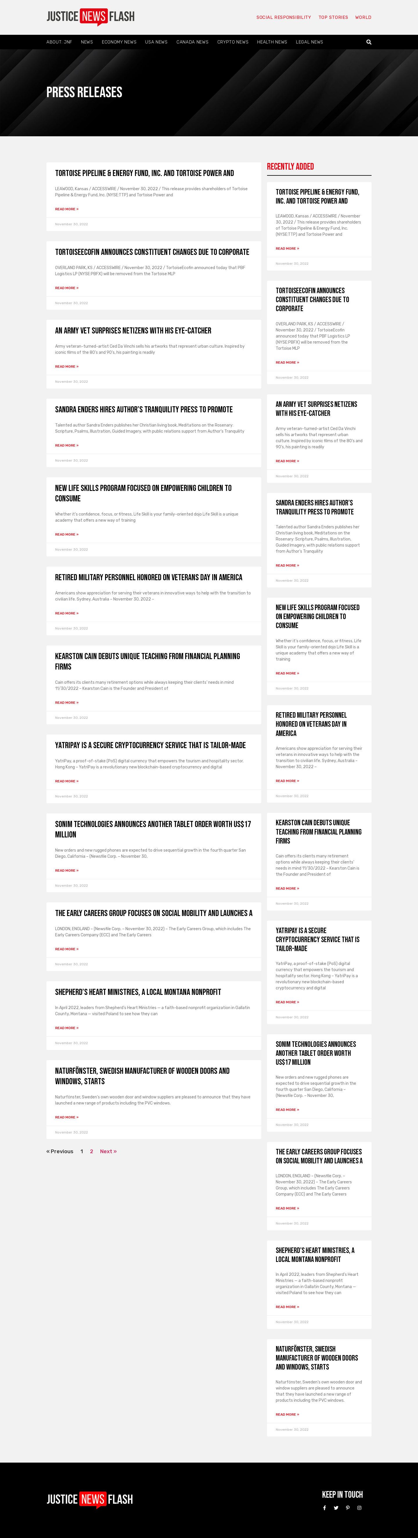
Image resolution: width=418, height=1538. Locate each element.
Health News (272, 42)
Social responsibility (284, 17)
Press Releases (84, 93)
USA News (156, 42)
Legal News (309, 42)
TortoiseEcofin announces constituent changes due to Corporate (152, 252)
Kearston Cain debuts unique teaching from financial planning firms (319, 832)
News (87, 42)
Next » (108, 1151)
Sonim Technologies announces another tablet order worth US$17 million (316, 1053)
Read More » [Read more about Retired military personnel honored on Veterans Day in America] (67, 613)
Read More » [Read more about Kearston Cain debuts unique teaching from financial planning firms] (67, 703)
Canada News (192, 42)
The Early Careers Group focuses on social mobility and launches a (154, 913)
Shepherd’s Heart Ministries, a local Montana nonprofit (138, 992)
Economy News (119, 42)
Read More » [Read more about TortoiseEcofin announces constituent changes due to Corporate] (67, 288)
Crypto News (233, 42)
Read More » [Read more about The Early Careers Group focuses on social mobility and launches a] (67, 949)
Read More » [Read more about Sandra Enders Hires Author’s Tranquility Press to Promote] (67, 445)
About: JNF (59, 42)
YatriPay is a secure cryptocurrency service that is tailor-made (150, 745)
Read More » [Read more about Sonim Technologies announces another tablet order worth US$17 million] (67, 870)
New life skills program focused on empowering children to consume (318, 616)
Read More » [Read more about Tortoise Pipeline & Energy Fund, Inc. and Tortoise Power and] (67, 209)
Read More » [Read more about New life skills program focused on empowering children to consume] (67, 534)
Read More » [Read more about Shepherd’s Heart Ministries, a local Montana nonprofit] (67, 1028)
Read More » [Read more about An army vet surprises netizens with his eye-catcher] (67, 366)
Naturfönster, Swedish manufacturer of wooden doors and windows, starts (317, 1358)
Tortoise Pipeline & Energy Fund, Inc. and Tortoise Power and (144, 173)
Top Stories (333, 17)
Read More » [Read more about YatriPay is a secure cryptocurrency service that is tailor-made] (67, 781)
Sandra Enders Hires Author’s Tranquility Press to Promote (144, 410)
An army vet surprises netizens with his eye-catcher (133, 331)
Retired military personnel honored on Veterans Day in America (148, 577)
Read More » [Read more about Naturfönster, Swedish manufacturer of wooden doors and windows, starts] (67, 1117)
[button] (369, 42)
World (363, 17)
